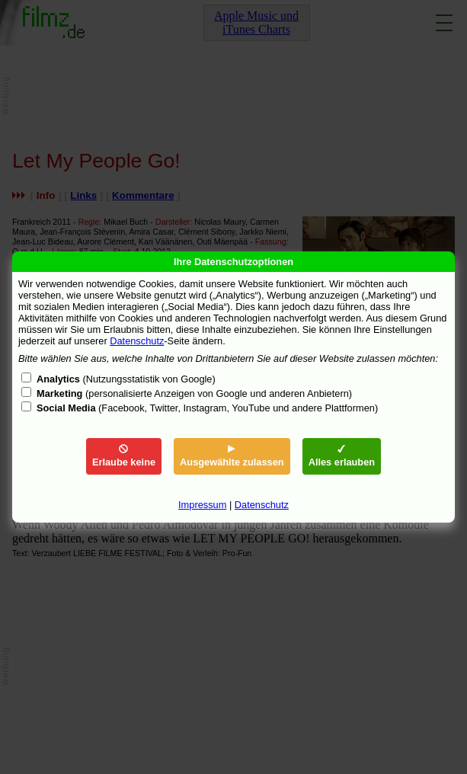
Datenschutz (137, 341)
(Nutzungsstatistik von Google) (126, 379)
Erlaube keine (123, 456)
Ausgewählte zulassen (232, 456)
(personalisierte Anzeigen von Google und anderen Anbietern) (194, 393)
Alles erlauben (342, 456)
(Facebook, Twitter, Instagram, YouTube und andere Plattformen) (207, 408)
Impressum (202, 504)
